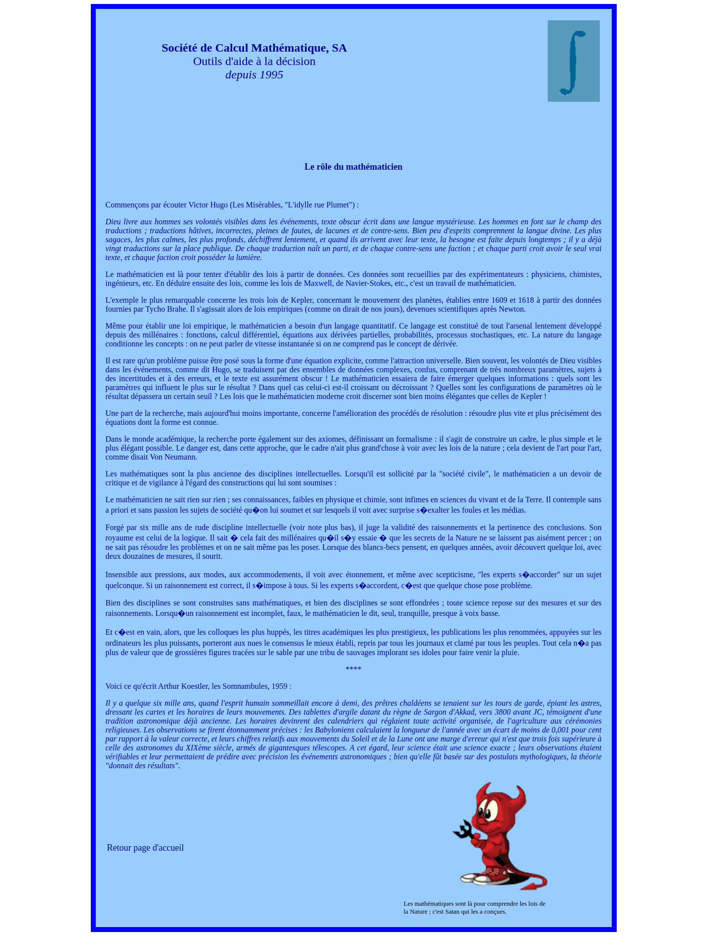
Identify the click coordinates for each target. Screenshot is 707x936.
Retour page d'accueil (145, 848)
